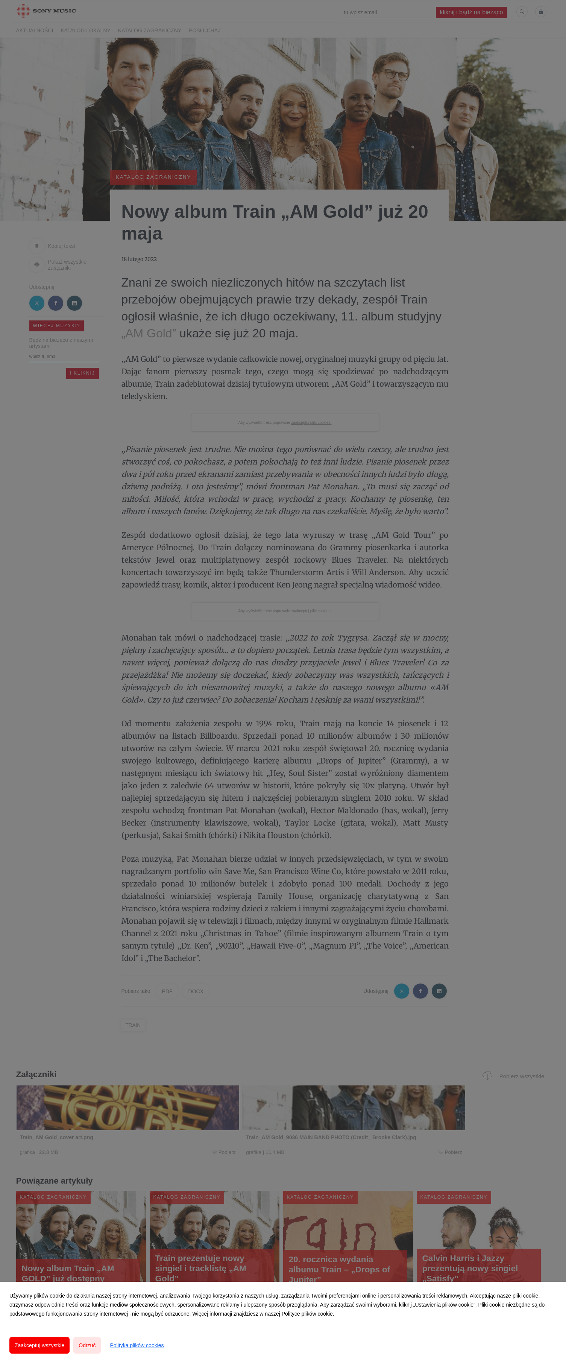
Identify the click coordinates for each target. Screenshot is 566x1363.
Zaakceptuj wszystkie (39, 1345)
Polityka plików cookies (137, 1345)
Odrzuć (87, 1345)
